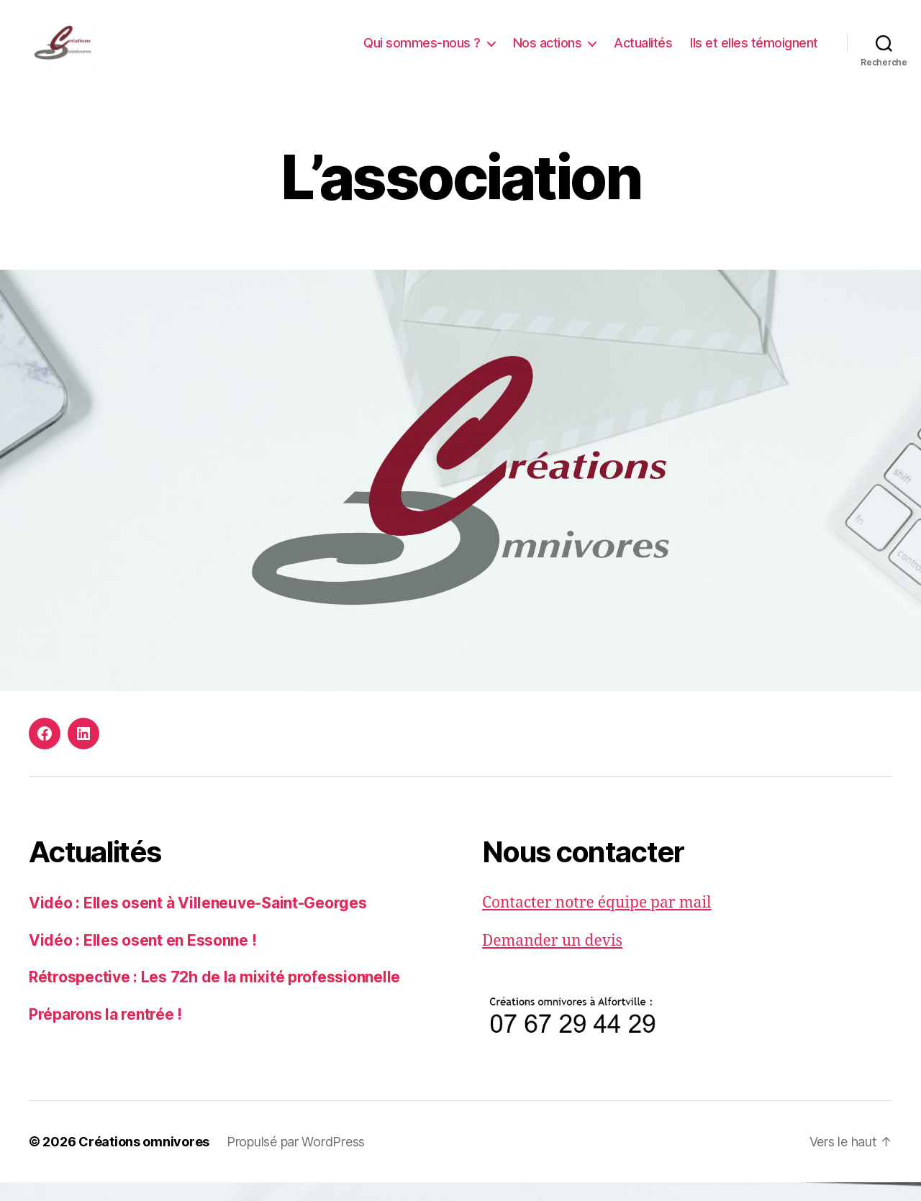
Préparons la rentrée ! (105, 1033)
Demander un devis (552, 959)
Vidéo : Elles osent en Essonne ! (142, 959)
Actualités (643, 52)
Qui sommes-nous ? (422, 52)
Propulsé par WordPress (296, 1160)
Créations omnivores (143, 1160)
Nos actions (547, 52)
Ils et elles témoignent (754, 52)
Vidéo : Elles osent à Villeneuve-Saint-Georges (198, 922)
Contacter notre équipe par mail (597, 922)
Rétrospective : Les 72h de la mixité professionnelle (214, 996)
